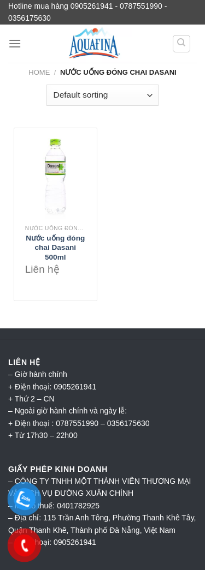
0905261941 (75, 542)
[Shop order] (102, 95)
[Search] (182, 43)
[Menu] (14, 43)
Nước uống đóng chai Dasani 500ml (55, 247)
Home (39, 72)
